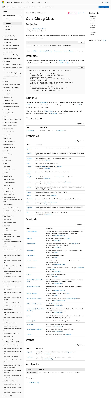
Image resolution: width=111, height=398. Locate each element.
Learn (27, 13)
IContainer (43, 166)
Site (28, 202)
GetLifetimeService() (32, 261)
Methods (92, 27)
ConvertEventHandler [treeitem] (9, 147)
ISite (45, 202)
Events (28, 182)
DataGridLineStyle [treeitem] (8, 204)
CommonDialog (68, 51)
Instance (29, 192)
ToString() (29, 334)
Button (69, 63)
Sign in (107, 2)
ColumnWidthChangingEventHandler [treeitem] (12, 77)
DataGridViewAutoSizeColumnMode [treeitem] (12, 262)
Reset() (28, 316)
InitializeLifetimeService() (33, 286)
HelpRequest (54, 304)
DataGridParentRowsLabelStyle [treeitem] (11, 208)
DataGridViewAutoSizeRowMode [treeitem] (12, 303)
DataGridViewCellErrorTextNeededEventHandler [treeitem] (12, 377)
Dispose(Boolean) (31, 243)
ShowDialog (43, 102)
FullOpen (29, 187)
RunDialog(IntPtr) (31, 321)
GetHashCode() (31, 255)
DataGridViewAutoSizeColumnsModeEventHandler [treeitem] (12, 288)
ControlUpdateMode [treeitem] (8, 141)
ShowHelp (29, 199)
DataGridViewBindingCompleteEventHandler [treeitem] (12, 318)
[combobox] (12, 15)
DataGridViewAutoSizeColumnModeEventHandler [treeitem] (12, 272)
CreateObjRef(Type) (32, 231)
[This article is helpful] (103, 40)
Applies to (92, 32)
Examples (92, 18)
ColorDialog (61, 60)
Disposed (29, 352)
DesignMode (30, 177)
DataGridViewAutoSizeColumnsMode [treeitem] (12, 277)
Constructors (93, 23)
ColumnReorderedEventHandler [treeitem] (11, 58)
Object (35, 51)
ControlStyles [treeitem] (7, 138)
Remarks (92, 21)
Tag (27, 212)
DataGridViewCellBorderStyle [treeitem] (11, 345)
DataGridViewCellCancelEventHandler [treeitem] (12, 352)
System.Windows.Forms (39, 29)
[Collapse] (21, 11)
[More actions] (83, 13)
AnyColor (29, 153)
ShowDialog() (30, 324)
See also (92, 34)
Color (79, 105)
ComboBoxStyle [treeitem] (7, 94)
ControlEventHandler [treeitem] (9, 132)
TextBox (62, 63)
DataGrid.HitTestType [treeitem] (9, 179)
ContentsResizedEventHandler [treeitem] (11, 106)
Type (52, 274)
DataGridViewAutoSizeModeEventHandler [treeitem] (12, 298)
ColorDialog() (30, 130)
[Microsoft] (3, 2)
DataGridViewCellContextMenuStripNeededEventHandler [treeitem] (12, 366)
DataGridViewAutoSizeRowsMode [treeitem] (12, 306)
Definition (93, 16)
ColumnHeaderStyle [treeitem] (8, 52)
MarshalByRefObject (46, 51)
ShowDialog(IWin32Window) (34, 329)
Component (57, 51)
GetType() (29, 274)
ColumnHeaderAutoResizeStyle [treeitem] (11, 45)
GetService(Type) (31, 267)
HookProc (29, 105)
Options (29, 195)
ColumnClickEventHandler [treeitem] (10, 39)
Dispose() (29, 238)
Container (29, 166)
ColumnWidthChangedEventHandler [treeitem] (12, 68)
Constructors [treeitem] (8, 26)
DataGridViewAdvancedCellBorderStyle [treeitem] (12, 256)
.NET (33, 13)
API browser (40, 13)
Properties (92, 25)
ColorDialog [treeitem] (8, 23)
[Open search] (103, 2)
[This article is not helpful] (105, 40)
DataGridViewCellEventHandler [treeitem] (11, 384)
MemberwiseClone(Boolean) (34, 298)
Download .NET (104, 7)
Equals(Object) (30, 250)
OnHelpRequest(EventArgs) (34, 304)
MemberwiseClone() (32, 293)
